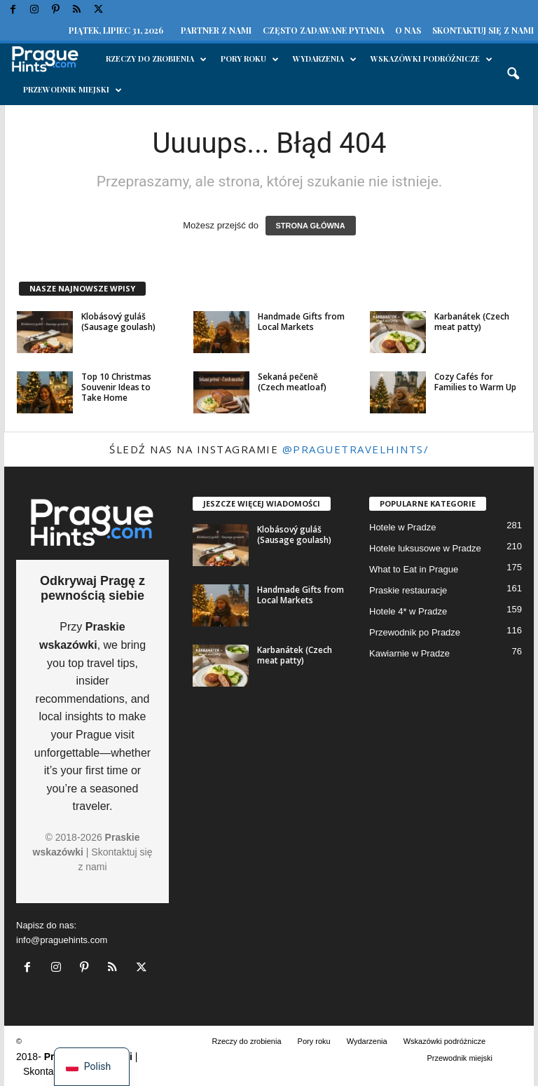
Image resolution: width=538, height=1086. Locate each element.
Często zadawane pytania (324, 30)
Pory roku (250, 58)
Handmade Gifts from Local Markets (301, 321)
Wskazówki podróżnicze (431, 58)
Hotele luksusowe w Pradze (425, 548)
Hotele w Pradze (402, 527)
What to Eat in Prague (413, 569)
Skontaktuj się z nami (483, 30)
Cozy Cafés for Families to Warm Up (475, 382)
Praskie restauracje (408, 590)
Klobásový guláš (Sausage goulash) (118, 321)
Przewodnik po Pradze (414, 632)
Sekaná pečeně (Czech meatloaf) (292, 382)
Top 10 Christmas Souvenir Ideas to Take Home (116, 387)
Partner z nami (216, 30)
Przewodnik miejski (72, 89)
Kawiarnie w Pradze (409, 653)
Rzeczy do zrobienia (156, 58)
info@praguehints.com (61, 940)
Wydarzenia (325, 58)
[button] (512, 74)
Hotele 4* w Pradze (408, 611)
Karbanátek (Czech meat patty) (471, 321)
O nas (408, 30)
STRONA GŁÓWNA (310, 225)
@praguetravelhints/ (355, 449)
